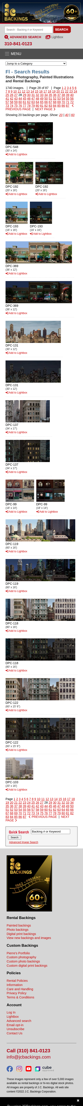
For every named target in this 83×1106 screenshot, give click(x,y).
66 (46, 102)
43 (16, 98)
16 (41, 91)
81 (42, 105)
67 (50, 102)
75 (16, 105)
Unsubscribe (15, 1029)
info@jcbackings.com (29, 1057)
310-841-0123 (18, 43)
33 (42, 95)
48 (37, 98)
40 (72, 95)
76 (20, 105)
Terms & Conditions (20, 997)
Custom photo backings (23, 961)
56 (72, 98)
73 (7, 105)
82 (46, 105)
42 (11, 98)
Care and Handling (20, 989)
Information (15, 985)
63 (33, 102)
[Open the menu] (41, 54)
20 (58, 91)
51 (50, 98)
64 (37, 102)
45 (24, 98)
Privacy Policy (17, 993)
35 (50, 95)
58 (11, 102)
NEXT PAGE (45, 109)
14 (32, 91)
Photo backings (17, 929)
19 (54, 91)
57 (7, 102)
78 (29, 105)
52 (54, 98)
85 (59, 105)
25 (7, 95)
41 (7, 98)
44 (20, 98)
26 (11, 95)
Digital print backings (21, 934)
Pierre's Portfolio (18, 953)
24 (75, 91)
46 (29, 98)
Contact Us (14, 1033)
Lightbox (57, 37)
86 (63, 105)
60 (20, 102)
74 (11, 105)
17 (45, 91)
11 (19, 91)
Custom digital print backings (27, 965)
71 (67, 102)
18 (49, 91)
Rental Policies (17, 980)
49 (42, 98)
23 (71, 91)
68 (54, 102)
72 (72, 102)
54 (63, 98)
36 (54, 95)
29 (24, 95)
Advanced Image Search (23, 842)
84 (54, 105)
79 (33, 105)
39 (67, 95)
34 (46, 95)
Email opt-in (15, 1025)
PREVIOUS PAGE (43, 817)
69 (59, 102)
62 (29, 102)
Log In (11, 1012)
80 (37, 105)
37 (59, 95)
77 (24, 105)
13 (28, 91)
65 (42, 102)
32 (37, 95)
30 (29, 95)
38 (63, 95)
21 (62, 91)
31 (33, 95)
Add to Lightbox (16, 154)
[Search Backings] (28, 29)
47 (33, 98)
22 (67, 91)
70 (63, 102)
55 (67, 98)
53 (59, 98)
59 (16, 102)
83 (50, 105)
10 (15, 91)
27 (16, 95)
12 (23, 91)
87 (67, 105)
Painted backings (19, 925)
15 (36, 91)
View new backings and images (29, 938)
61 (24, 102)
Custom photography (21, 957)
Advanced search (19, 1021)
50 (46, 98)
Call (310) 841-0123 (28, 1051)
